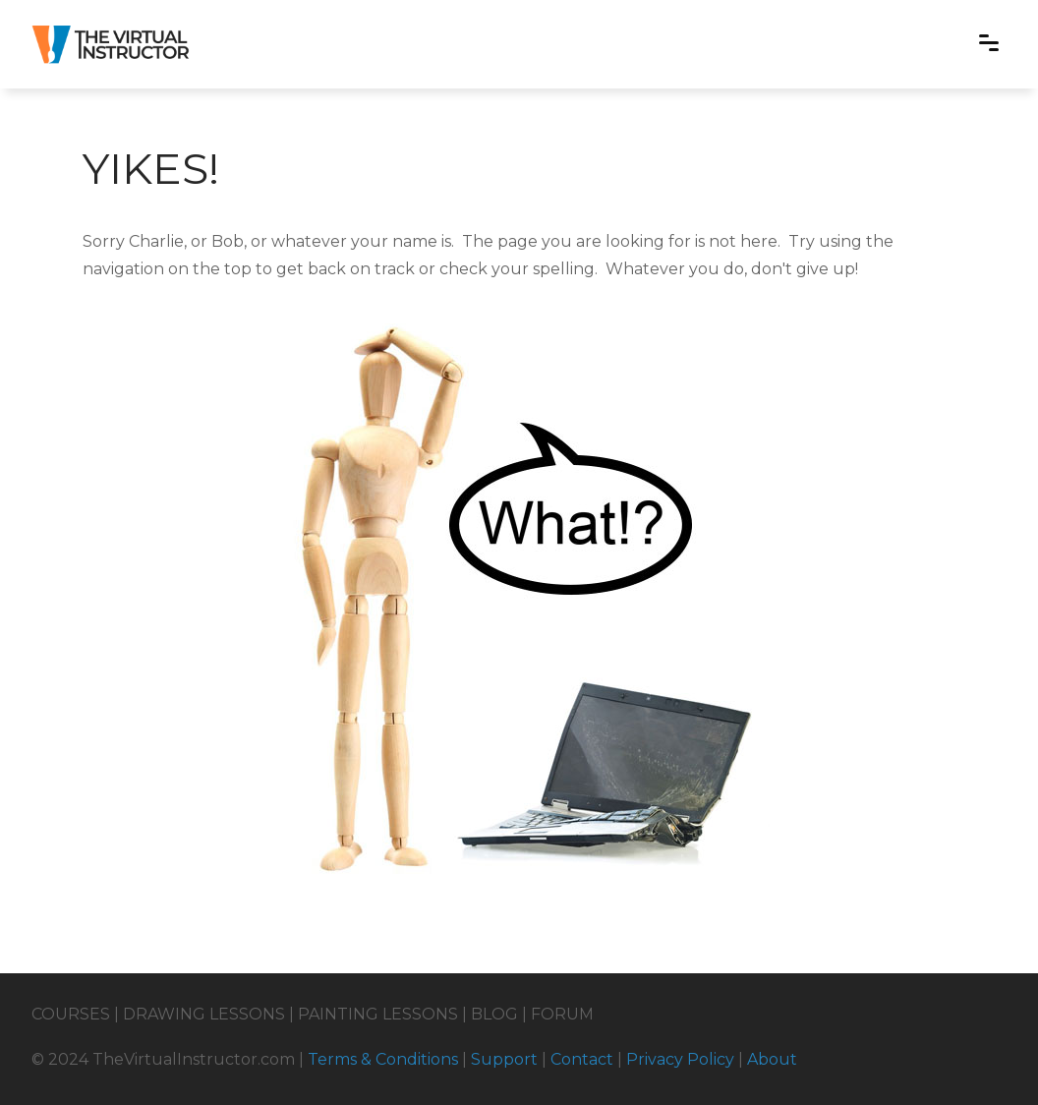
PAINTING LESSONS (378, 1014)
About (772, 1059)
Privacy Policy (680, 1059)
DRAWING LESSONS (204, 1014)
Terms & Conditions (383, 1059)
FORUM (562, 1014)
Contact (581, 1059)
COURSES (70, 1014)
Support (504, 1059)
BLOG (494, 1014)
